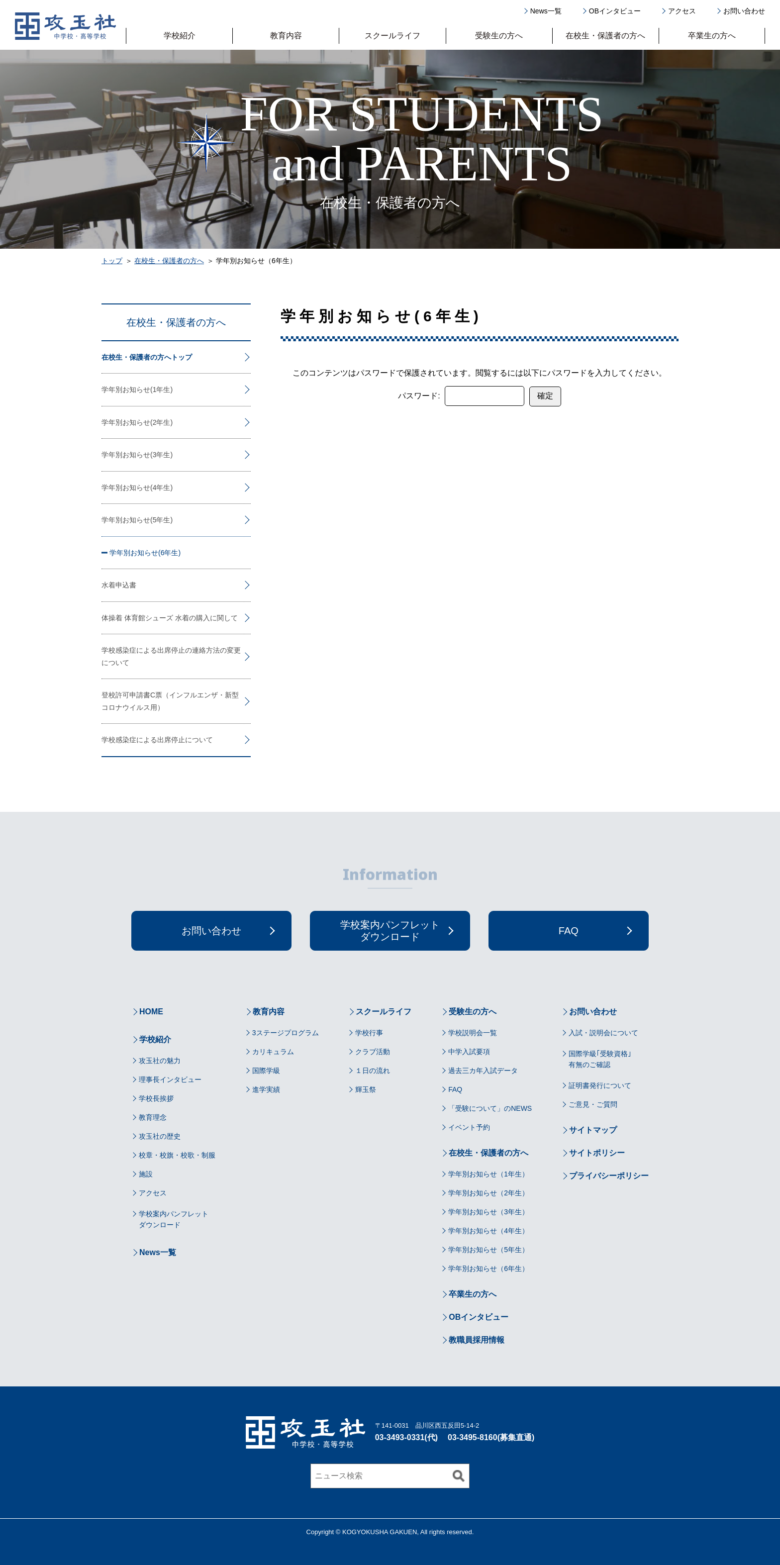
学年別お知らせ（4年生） (488, 1231)
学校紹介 (179, 36)
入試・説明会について (603, 1033)
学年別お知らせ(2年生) (137, 422)
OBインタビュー (615, 11)
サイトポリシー (597, 1153)
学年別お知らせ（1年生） (488, 1174)
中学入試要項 (469, 1052)
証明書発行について (600, 1085)
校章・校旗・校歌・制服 (177, 1155)
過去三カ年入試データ (483, 1071)
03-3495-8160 (472, 1437)
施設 (146, 1174)
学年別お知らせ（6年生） (488, 1268)
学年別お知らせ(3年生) (137, 455)
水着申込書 (118, 585)
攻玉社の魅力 (160, 1061)
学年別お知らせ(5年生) (137, 520)
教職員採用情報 (476, 1340)
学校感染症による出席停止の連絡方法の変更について (171, 656)
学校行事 (369, 1033)
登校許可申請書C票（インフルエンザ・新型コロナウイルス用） (170, 701)
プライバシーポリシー (609, 1176)
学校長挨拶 (156, 1098)
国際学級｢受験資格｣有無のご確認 (600, 1059)
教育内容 (286, 36)
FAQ (455, 1089)
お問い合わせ (744, 11)
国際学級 (266, 1071)
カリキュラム (273, 1052)
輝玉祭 (365, 1089)
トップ (111, 261)
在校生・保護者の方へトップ (146, 357)
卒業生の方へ (712, 35)
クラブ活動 (372, 1052)
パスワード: (461, 396)
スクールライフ (392, 36)
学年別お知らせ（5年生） (488, 1250)
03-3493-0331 (400, 1437)
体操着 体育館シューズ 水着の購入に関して (169, 618)
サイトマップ (593, 1130)
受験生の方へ (499, 36)
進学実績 (266, 1089)
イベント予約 (469, 1127)
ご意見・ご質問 (593, 1104)
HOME (151, 1011)
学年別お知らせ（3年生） (488, 1212)
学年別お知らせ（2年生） (488, 1193)
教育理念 (153, 1117)
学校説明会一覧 (472, 1033)
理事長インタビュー (170, 1079)
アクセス (682, 11)
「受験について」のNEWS (490, 1108)
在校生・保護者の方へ (605, 36)
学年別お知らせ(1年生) (137, 389)
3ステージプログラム (285, 1033)
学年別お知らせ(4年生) (137, 487)
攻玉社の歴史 (160, 1136)
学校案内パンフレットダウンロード (173, 1219)
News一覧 (546, 11)
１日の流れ (372, 1071)
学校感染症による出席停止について (157, 740)
